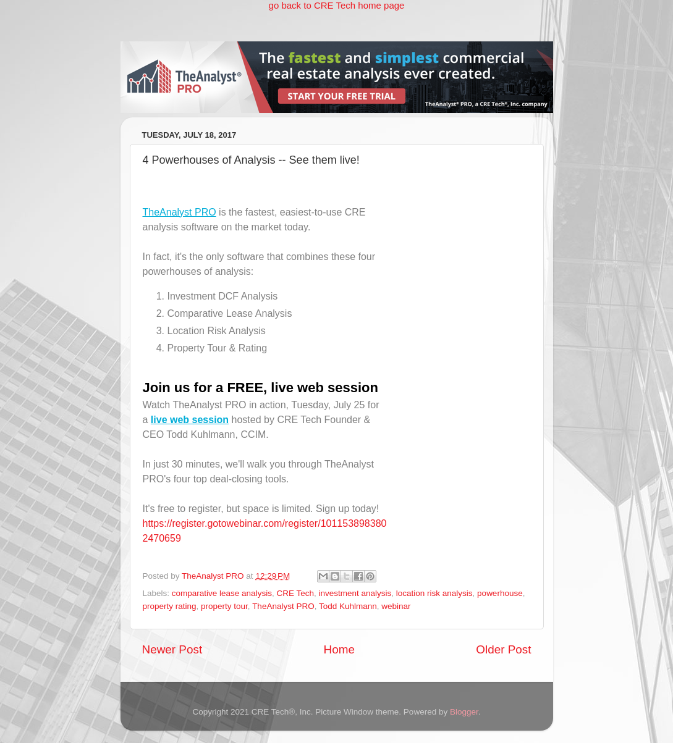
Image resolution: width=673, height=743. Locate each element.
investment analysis (354, 593)
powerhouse (500, 593)
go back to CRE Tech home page (337, 5)
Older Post (503, 649)
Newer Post (172, 649)
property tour (224, 606)
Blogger (464, 711)
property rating (170, 606)
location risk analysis (434, 593)
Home (339, 649)
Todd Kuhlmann (348, 606)
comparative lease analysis (222, 593)
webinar (395, 606)
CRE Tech (295, 593)
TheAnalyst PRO (179, 212)
